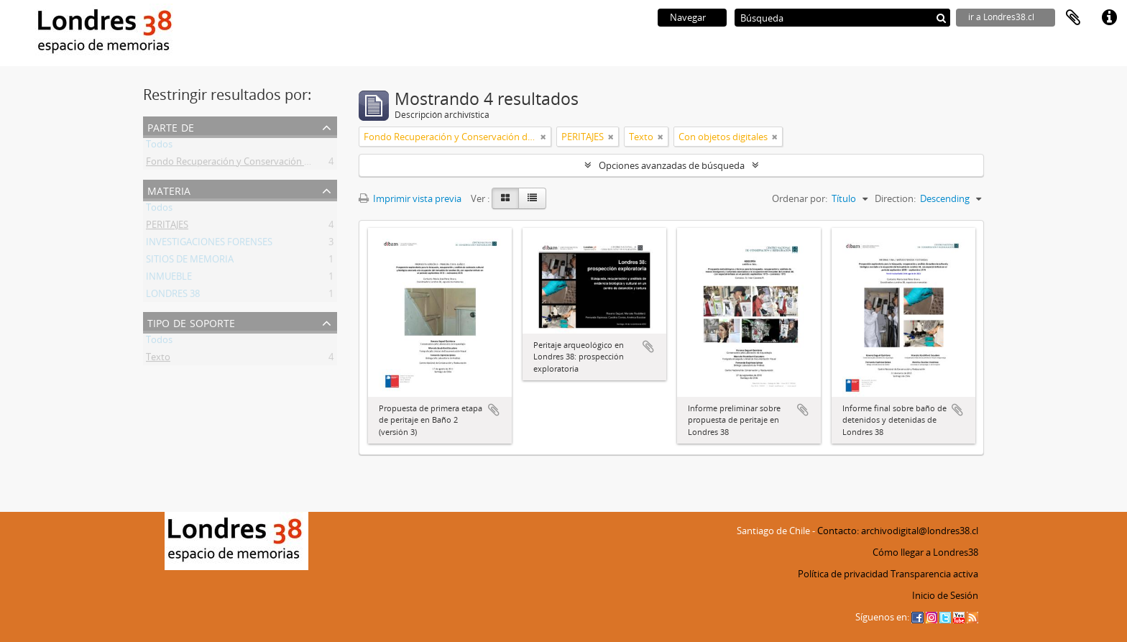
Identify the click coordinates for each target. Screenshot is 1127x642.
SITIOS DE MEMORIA (190, 261)
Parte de (170, 126)
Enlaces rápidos (1109, 18)
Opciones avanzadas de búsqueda (672, 165)
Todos (159, 146)
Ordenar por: (799, 198)
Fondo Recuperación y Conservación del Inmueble (253, 163)
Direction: (895, 198)
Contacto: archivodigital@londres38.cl (897, 530)
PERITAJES (167, 227)
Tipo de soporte (191, 321)
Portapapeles (1073, 18)
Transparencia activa (934, 573)
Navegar (688, 17)
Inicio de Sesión (945, 595)
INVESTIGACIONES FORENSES (209, 244)
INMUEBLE (169, 278)
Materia (168, 189)
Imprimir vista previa (410, 198)
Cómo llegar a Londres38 (925, 552)
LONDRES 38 (173, 296)
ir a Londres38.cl (1001, 17)
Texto (158, 359)
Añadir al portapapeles (494, 410)
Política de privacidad (843, 573)
